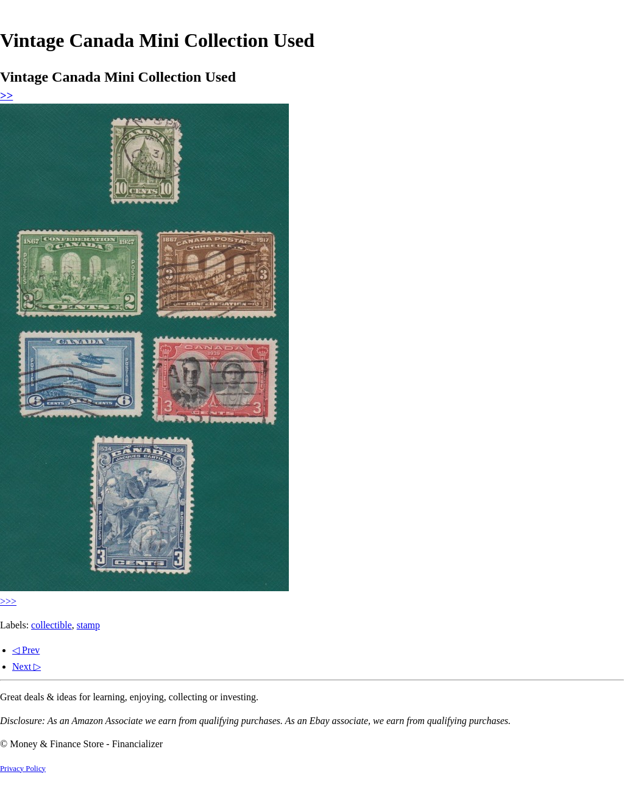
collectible (51, 625)
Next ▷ (26, 666)
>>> (8, 601)
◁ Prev (26, 650)
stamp (88, 625)
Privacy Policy (23, 768)
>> (6, 95)
